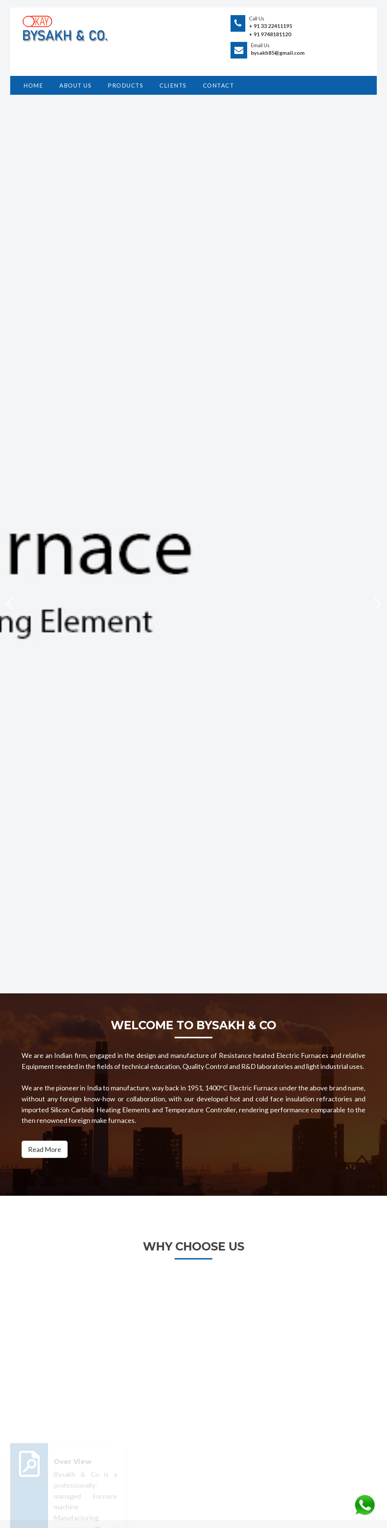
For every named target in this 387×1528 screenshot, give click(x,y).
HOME (33, 85)
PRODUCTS (125, 85)
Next (373, 602)
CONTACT (218, 85)
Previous (14, 602)
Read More (44, 1149)
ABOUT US (75, 85)
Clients (173, 85)
